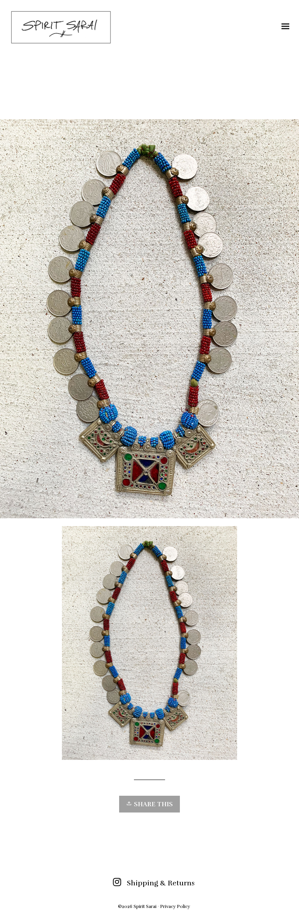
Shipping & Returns (161, 883)
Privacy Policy (175, 906)
